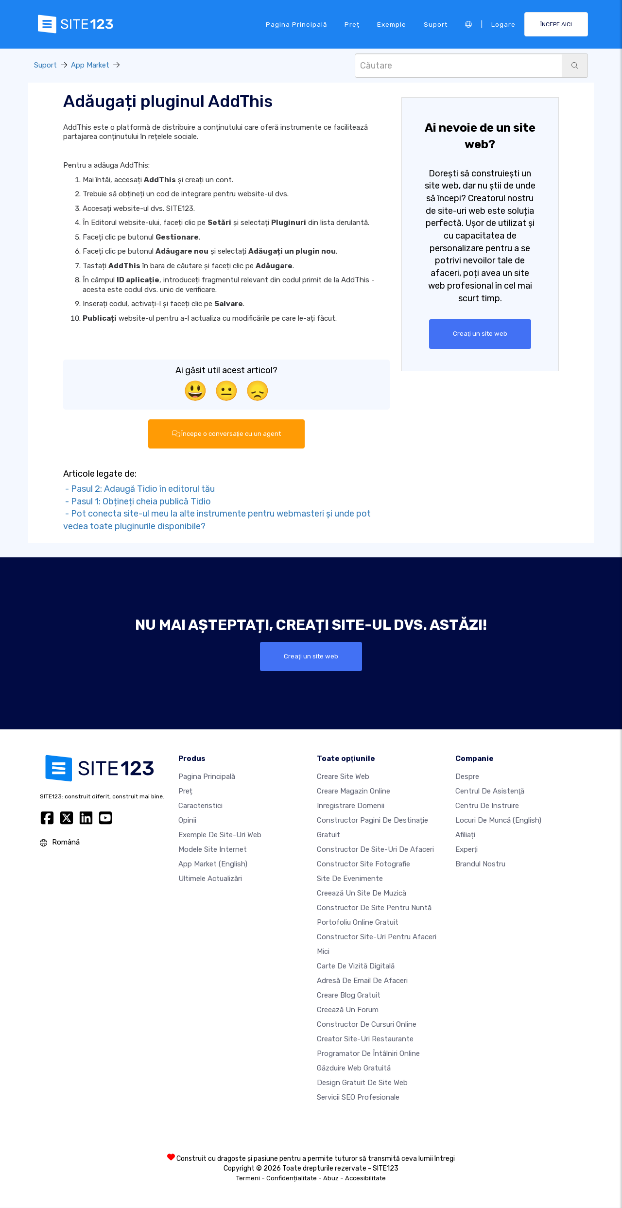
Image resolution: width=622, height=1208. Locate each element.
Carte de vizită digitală (356, 966)
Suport (436, 24)
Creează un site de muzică (361, 893)
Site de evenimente (350, 879)
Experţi (466, 850)
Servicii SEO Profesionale (358, 1097)
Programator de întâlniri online (368, 1054)
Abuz (331, 1178)
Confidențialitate (291, 1178)
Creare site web (343, 777)
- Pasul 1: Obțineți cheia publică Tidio (137, 501)
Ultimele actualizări (210, 879)
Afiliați (465, 835)
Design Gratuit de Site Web (362, 1083)
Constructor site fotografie (363, 864)
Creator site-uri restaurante (365, 1039)
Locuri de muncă (498, 820)
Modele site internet (212, 850)
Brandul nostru (480, 864)
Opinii (187, 820)
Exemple (391, 24)
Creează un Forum (348, 1010)
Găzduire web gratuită (354, 1068)
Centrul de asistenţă (489, 791)
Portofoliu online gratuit (357, 922)
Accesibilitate (365, 1178)
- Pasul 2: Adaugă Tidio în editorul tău (139, 488)
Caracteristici (200, 806)
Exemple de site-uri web (219, 835)
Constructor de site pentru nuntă (374, 908)
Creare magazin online (353, 791)
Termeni (248, 1178)
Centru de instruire (487, 806)
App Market (90, 65)
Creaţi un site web (480, 334)
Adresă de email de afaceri (362, 981)
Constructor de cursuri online (366, 1024)
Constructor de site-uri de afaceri (375, 850)
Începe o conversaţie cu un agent (226, 434)
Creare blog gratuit (348, 995)
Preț (352, 24)
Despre (467, 777)
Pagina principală (296, 24)
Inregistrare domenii (350, 806)
